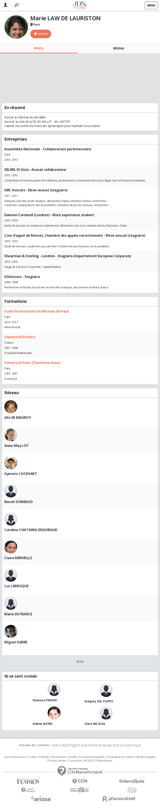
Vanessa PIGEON (44, 700)
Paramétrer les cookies (121, 757)
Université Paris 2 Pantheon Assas (32, 362)
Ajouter (43, 34)
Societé (72, 757)
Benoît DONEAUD (18, 501)
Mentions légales (145, 757)
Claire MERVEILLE (18, 558)
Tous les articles (57, 760)
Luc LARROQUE (16, 586)
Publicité (44, 757)
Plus (80, 661)
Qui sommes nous (14, 757)
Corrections (75, 760)
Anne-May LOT (16, 445)
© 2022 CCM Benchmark (98, 760)
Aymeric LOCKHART (20, 473)
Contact (32, 757)
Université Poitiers (19, 337)
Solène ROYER (42, 724)
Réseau (118, 48)
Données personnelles (92, 757)
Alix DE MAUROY (17, 417)
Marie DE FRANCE (18, 614)
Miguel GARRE (15, 642)
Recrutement (58, 757)
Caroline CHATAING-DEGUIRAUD (30, 529)
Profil (39, 48)
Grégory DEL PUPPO (98, 701)
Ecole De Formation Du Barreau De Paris (36, 311)
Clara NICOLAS (94, 724)
